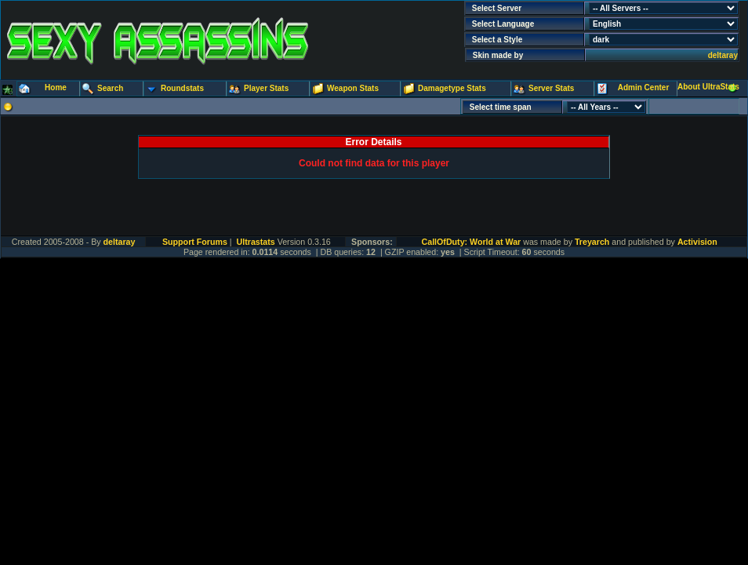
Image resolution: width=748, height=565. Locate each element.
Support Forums (194, 241)
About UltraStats (708, 86)
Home (56, 87)
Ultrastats (256, 241)
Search (110, 88)
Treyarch (592, 241)
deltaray (723, 55)
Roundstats (182, 88)
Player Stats (266, 88)
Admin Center (644, 87)
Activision (697, 241)
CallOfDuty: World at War (471, 241)
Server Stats (551, 88)
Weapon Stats (353, 88)
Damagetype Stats (452, 88)
